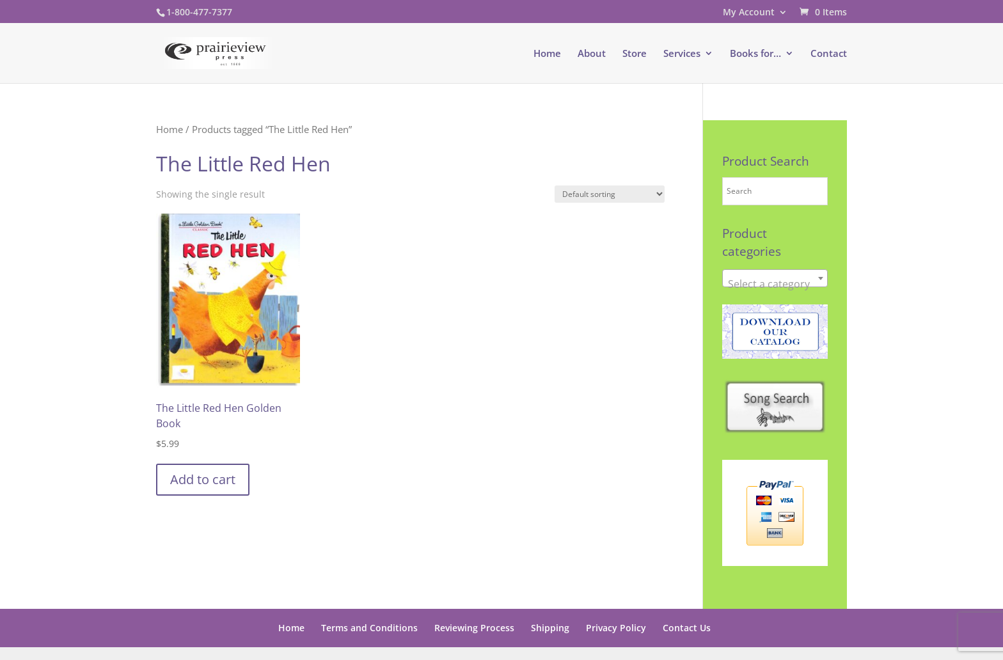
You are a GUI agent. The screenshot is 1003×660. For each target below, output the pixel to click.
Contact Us (687, 628)
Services (681, 54)
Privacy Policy (616, 628)
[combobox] (775, 278)
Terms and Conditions (369, 628)
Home (547, 54)
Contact (828, 54)
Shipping (550, 628)
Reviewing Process (474, 628)
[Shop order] (610, 194)
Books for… (755, 54)
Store (634, 54)
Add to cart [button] (202, 479)
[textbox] (775, 284)
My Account (749, 13)
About (592, 54)
